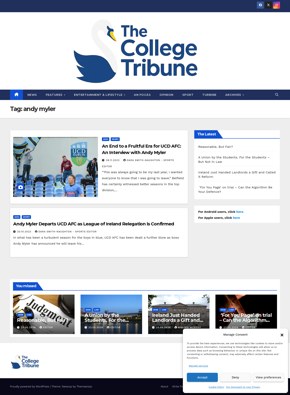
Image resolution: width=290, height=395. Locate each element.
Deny (235, 377)
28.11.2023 (113, 160)
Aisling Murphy (187, 327)
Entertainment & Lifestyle (98, 95)
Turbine (209, 95)
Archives (233, 95)
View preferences (268, 377)
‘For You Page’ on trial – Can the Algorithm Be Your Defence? (245, 320)
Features (55, 95)
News (32, 95)
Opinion (166, 95)
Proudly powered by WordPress (30, 386)
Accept (202, 377)
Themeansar (84, 386)
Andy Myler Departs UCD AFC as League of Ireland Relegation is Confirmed (93, 224)
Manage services (198, 365)
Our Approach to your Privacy (243, 387)
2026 (20, 315)
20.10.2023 (24, 231)
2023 (105, 139)
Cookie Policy (216, 387)
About (164, 386)
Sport (188, 95)
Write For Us (180, 386)
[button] (282, 335)
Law (29, 315)
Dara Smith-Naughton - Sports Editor (66, 231)
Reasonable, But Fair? (215, 147)
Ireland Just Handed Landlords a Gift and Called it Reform (176, 320)
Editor (46, 327)
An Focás (142, 95)
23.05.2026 (29, 327)
